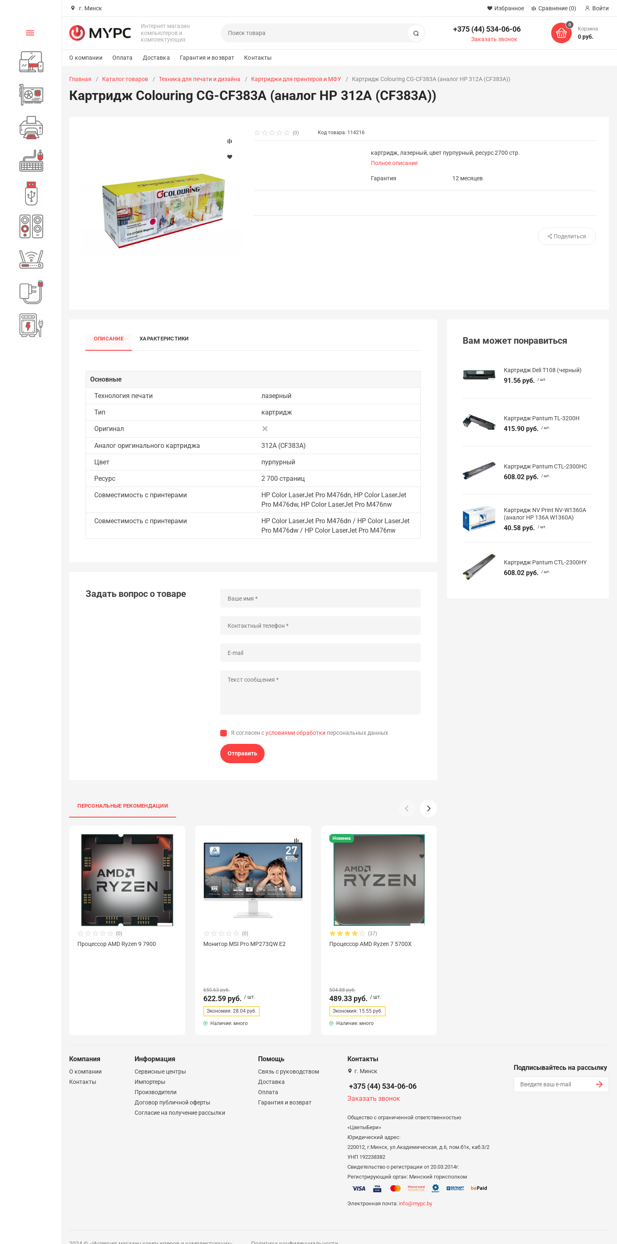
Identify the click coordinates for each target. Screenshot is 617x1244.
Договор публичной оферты (172, 1087)
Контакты (258, 57)
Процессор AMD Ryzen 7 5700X (370, 944)
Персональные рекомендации (122, 806)
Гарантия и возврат (207, 57)
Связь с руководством (288, 1056)
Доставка (156, 57)
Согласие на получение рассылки (180, 1098)
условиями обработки (295, 733)
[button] (428, 808)
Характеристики (164, 339)
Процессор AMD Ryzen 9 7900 (116, 944)
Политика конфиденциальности (294, 1228)
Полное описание (394, 163)
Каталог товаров (125, 79)
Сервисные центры (160, 1056)
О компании (85, 57)
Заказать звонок (494, 39)
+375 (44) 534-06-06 (487, 29)
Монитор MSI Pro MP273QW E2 (244, 944)
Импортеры (150, 1067)
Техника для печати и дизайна (199, 79)
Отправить (242, 753)
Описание (108, 339)
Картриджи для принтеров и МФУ (296, 79)
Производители (156, 1077)
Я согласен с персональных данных (309, 733)
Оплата (122, 57)
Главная (80, 79)
